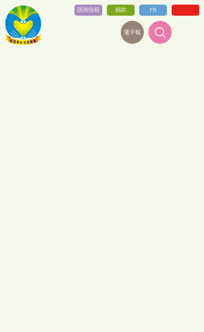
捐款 (120, 9)
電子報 (132, 32)
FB (153, 9)
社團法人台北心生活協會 (23, 25)
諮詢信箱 (88, 9)
